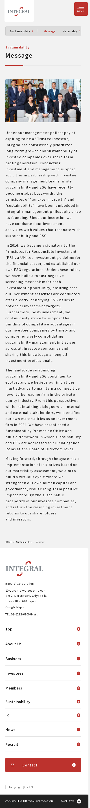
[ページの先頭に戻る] (71, 801)
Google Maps (14, 607)
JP (24, 787)
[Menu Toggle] (81, 9)
